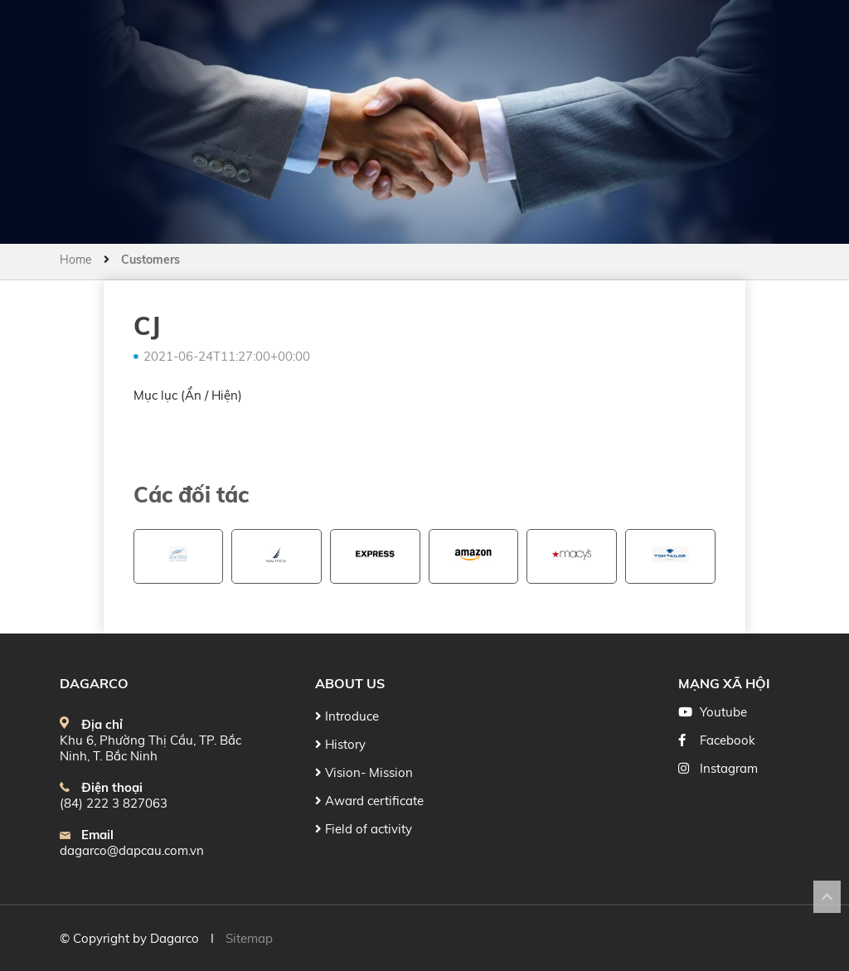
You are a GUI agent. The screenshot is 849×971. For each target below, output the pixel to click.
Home (77, 259)
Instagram (729, 768)
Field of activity (363, 829)
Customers (150, 259)
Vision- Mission (364, 772)
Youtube (723, 712)
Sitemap (249, 938)
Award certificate (369, 800)
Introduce (347, 716)
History (340, 744)
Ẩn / (198, 395)
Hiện (224, 395)
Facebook (727, 740)
